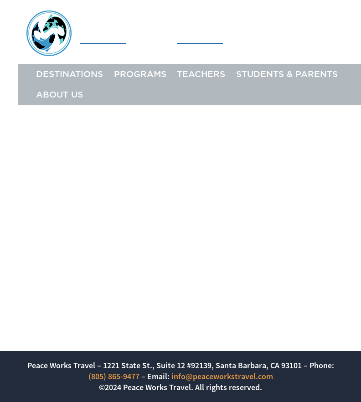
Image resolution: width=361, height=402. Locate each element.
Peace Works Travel (124, 33)
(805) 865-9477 (113, 376)
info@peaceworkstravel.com (222, 376)
